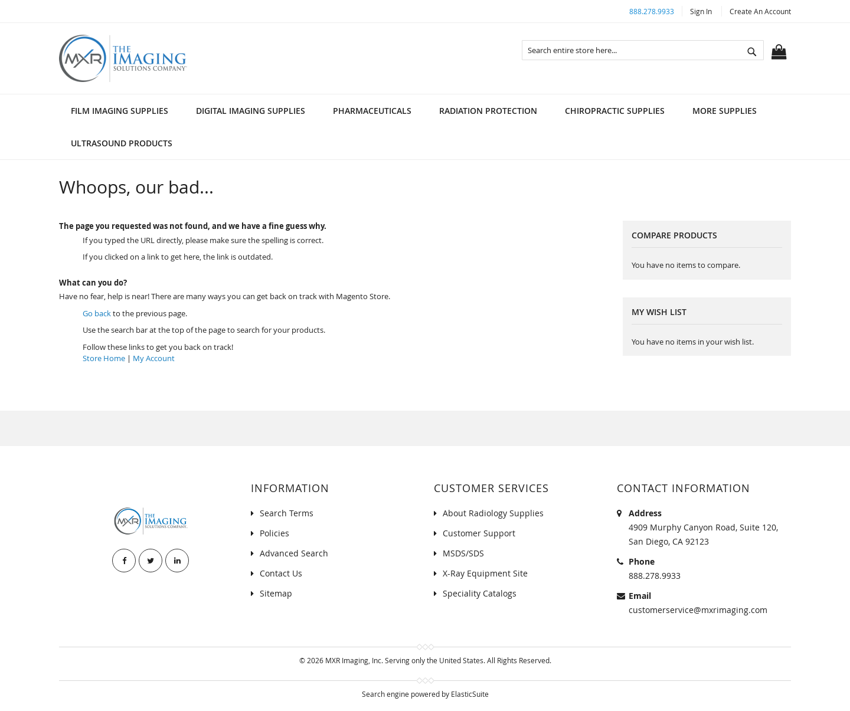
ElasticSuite (470, 694)
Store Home (104, 358)
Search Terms (286, 513)
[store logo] (123, 58)
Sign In (701, 11)
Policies (274, 533)
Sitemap (276, 593)
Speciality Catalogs (479, 593)
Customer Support (479, 533)
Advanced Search (294, 553)
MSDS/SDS (463, 553)
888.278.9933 (651, 11)
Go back (97, 313)
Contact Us (281, 573)
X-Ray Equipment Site (485, 573)
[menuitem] (119, 110)
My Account (154, 358)
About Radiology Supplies (493, 513)
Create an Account (760, 11)
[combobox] (643, 50)
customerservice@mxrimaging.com (698, 609)
